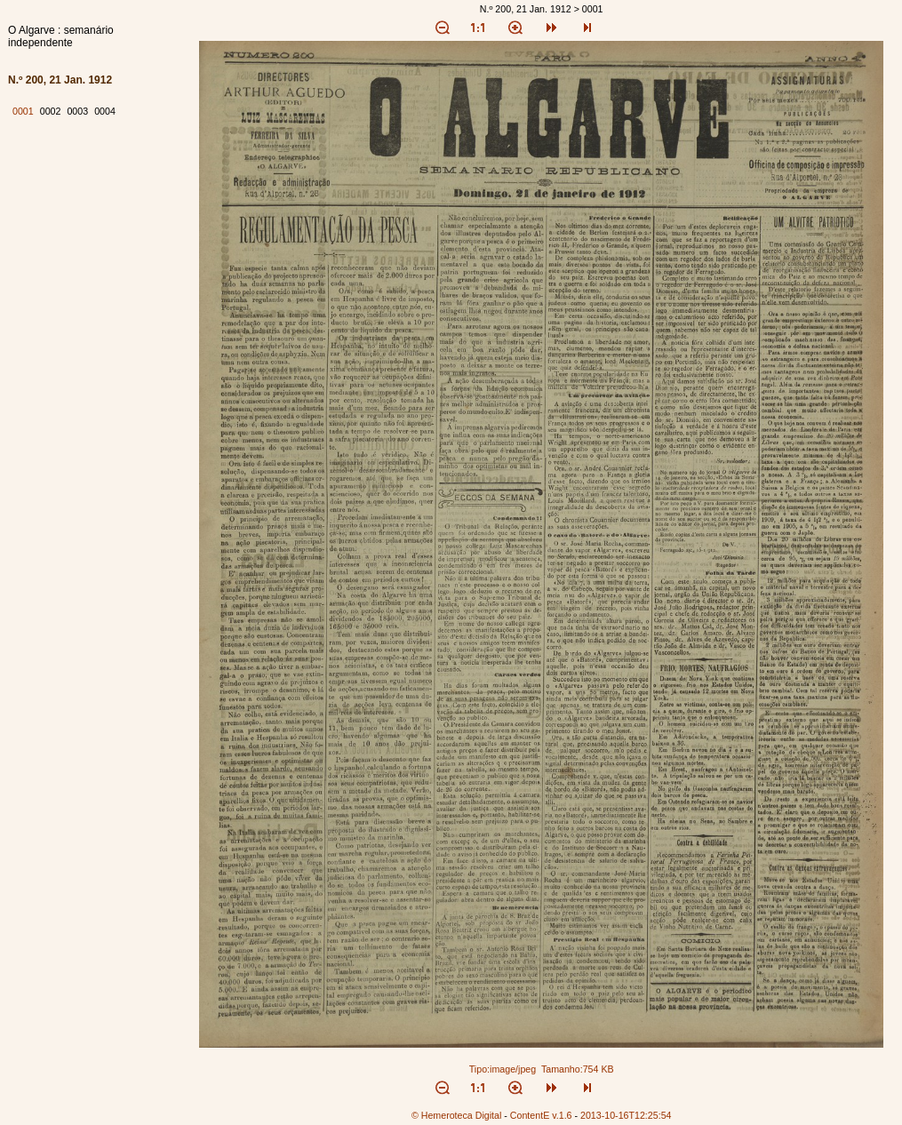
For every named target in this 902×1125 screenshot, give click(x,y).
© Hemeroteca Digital (456, 1115)
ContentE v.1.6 (541, 1115)
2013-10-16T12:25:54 (626, 1115)
